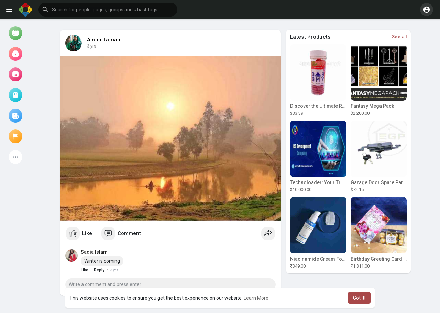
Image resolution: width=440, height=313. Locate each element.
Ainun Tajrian (104, 39)
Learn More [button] (256, 298)
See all (399, 36)
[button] (107, 10)
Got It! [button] (359, 298)
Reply (99, 270)
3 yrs (91, 46)
